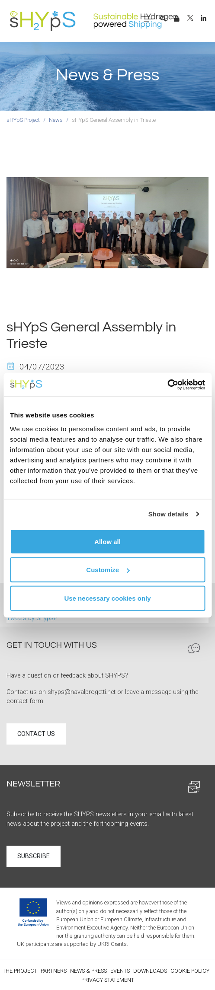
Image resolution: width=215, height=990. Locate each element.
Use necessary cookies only (107, 598)
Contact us (36, 734)
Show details (168, 514)
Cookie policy (189, 971)
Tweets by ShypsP (32, 618)
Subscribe (33, 856)
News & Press (88, 971)
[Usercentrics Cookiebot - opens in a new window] (167, 384)
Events (120, 971)
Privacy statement (107, 980)
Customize (107, 569)
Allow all (107, 541)
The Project (20, 971)
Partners (54, 971)
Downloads (150, 971)
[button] (163, 19)
